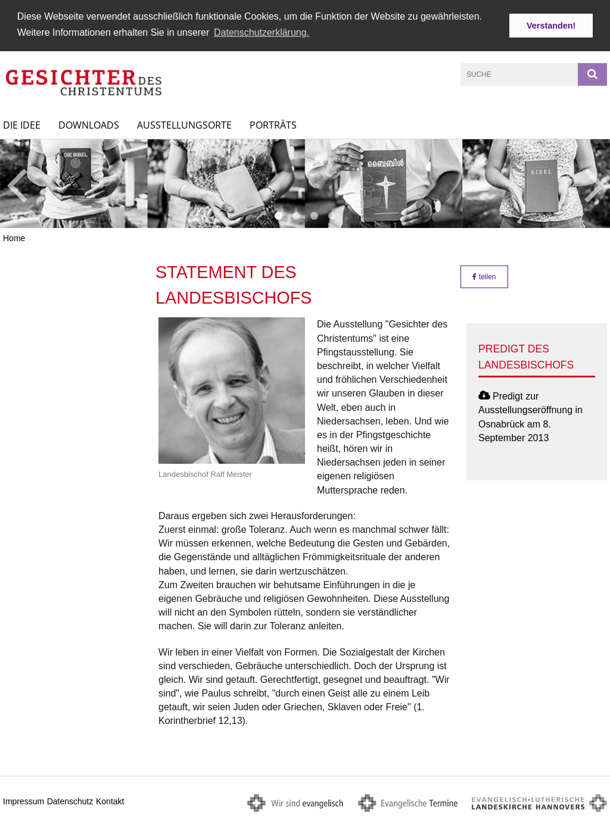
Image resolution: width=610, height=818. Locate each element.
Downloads (88, 123)
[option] (305, 182)
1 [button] (278, 215)
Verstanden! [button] (551, 25)
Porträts (273, 123)
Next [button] (594, 183)
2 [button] (296, 215)
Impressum (23, 800)
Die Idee (22, 123)
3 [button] (314, 215)
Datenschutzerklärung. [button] (261, 32)
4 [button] (332, 215)
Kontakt (110, 800)
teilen (484, 276)
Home (14, 237)
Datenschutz (70, 800)
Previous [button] (16, 183)
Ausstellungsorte (184, 123)
